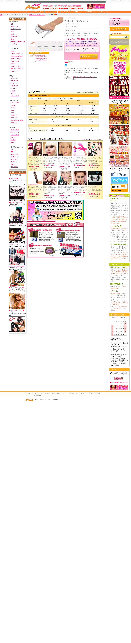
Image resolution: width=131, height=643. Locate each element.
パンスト (13, 51)
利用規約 (91, 393)
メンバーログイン (119, 20)
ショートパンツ (15, 95)
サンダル (13, 140)
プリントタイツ (15, 61)
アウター (77, 12)
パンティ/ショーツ (16, 29)
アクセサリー (90, 12)
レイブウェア (14, 85)
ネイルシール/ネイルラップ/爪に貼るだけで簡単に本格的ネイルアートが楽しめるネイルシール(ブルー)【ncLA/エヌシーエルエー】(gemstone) (50, 190)
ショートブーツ (15, 135)
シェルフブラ (14, 26)
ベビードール (14, 36)
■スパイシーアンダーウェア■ (17, 266)
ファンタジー (14, 117)
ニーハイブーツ (15, 129)
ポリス (12, 110)
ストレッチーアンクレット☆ (37, 15)
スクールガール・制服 (17, 120)
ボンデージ (14, 83)
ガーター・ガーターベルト (18, 41)
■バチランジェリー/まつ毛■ (16, 287)
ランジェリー (37, 12)
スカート (13, 93)
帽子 (12, 152)
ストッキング (64, 12)
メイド (12, 112)
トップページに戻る (24, 12)
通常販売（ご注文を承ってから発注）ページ (85, 77)
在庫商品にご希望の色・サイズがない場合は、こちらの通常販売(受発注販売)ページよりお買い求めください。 (41, 58)
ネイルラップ (14, 154)
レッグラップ (14, 71)
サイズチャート (99, 393)
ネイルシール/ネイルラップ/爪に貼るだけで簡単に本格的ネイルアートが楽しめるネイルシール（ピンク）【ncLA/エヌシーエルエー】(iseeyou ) (65, 190)
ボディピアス (14, 167)
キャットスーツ (15, 102)
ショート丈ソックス (16, 58)
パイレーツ (14, 115)
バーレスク (14, 88)
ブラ (12, 24)
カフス (12, 142)
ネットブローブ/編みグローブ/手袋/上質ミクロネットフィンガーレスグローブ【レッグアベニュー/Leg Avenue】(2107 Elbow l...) (35, 189)
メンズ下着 (14, 44)
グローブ (13, 149)
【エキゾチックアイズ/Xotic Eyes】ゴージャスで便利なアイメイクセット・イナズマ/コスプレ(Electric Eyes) (80, 188)
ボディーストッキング (17, 68)
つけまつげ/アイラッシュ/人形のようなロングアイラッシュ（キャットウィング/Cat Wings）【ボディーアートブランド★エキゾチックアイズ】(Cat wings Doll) (65, 161)
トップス (13, 90)
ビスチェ (13, 39)
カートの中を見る (119, 29)
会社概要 (72, 393)
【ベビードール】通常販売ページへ (36, 395)
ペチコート (14, 123)
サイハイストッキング (17, 56)
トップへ (28, 393)
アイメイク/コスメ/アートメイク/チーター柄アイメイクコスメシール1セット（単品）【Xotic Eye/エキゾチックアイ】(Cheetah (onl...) (50, 160)
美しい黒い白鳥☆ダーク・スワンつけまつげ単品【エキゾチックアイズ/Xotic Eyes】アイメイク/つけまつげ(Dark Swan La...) (95, 189)
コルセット (14, 34)
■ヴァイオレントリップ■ (16, 223)
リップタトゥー (15, 157)
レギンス (13, 63)
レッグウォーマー (15, 66)
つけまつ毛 (14, 159)
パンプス (13, 137)
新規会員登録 (119, 24)
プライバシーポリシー (82, 393)
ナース (12, 107)
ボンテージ (116, 41)
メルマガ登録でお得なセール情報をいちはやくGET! (55, 220)
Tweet (66, 62)
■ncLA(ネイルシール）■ (15, 202)
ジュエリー (14, 162)
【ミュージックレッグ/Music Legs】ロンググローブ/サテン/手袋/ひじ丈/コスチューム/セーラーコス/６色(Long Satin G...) (80, 160)
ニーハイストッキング (17, 53)
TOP (1, 15)
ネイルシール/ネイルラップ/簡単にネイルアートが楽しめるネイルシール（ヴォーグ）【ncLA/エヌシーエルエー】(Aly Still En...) (95, 160)
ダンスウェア (14, 78)
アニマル (13, 105)
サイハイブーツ (15, 132)
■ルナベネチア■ (13, 178)
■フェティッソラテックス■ (16, 310)
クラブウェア (14, 80)
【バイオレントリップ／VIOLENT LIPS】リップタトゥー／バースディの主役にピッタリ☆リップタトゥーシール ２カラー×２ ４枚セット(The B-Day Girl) (35, 161)
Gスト (111, 41)
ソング (12, 31)
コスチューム (103, 12)
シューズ (50, 12)
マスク (12, 164)
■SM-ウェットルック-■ (15, 245)
